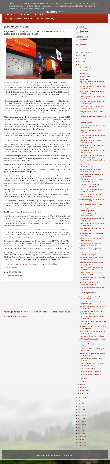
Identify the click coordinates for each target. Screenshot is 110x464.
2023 (80, 64)
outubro (83, 73)
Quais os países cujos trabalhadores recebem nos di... (92, 288)
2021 (80, 400)
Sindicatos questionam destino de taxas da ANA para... (91, 268)
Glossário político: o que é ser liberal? (92, 336)
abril (81, 384)
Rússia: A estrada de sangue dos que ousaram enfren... (92, 136)
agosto (82, 79)
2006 (80, 446)
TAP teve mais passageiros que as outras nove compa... (91, 166)
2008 (80, 439)
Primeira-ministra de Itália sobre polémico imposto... (90, 273)
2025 (80, 58)
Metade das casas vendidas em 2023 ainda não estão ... (92, 141)
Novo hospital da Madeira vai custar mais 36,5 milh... (92, 175)
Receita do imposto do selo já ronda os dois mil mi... (92, 219)
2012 (80, 427)
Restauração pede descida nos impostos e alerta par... (90, 254)
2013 (80, 424)
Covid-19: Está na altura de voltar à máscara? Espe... (92, 102)
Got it (62, 12)
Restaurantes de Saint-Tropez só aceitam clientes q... (91, 312)
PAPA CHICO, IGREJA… (88, 368)
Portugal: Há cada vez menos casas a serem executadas (93, 117)
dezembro (83, 67)
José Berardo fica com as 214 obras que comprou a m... (92, 263)
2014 (80, 421)
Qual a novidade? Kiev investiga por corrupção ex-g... (92, 92)
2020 (80, 403)
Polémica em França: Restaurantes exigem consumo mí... (92, 156)
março (82, 387)
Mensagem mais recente (16, 312)
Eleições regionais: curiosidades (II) (92, 371)
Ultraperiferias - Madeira (83, 41)
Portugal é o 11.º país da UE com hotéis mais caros (91, 215)
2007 (80, 442)
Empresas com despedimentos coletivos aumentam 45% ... (90, 185)
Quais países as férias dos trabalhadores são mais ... (89, 283)
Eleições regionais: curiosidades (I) (91, 374)
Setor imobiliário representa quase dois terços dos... (91, 359)
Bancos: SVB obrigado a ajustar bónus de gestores (90, 210)
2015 (80, 418)
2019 (80, 406)
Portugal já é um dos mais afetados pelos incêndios (92, 122)
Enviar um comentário (14, 276)
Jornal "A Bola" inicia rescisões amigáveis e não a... (90, 170)
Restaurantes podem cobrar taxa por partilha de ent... (92, 151)
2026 (80, 55)
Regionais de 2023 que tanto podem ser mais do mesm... (92, 364)
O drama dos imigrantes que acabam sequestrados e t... (92, 354)
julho (82, 378)
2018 (80, 409)
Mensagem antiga (61, 312)
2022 (80, 397)
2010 (80, 433)
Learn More (51, 12)
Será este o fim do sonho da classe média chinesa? (92, 195)
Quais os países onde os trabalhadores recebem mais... (91, 293)
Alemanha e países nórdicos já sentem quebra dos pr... (90, 244)
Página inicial (40, 312)
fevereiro (83, 390)
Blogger (70, 455)
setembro (83, 76)
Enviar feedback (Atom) (21, 316)
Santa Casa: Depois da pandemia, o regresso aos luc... (92, 107)
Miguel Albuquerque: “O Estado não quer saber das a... (92, 82)
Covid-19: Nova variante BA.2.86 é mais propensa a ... (91, 180)
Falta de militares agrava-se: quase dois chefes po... (92, 239)
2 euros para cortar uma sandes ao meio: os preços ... (92, 317)
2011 (80, 430)
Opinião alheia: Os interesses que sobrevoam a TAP (91, 146)
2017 (80, 412)
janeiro (82, 393)
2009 (80, 436)
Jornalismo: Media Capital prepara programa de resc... (91, 258)
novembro (83, 70)
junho (82, 381)
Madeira (14, 267)
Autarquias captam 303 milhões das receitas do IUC (92, 200)
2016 (80, 415)
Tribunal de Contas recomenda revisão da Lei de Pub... (90, 249)
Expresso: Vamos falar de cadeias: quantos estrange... (91, 190)
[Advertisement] (37, 295)
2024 (80, 61)
